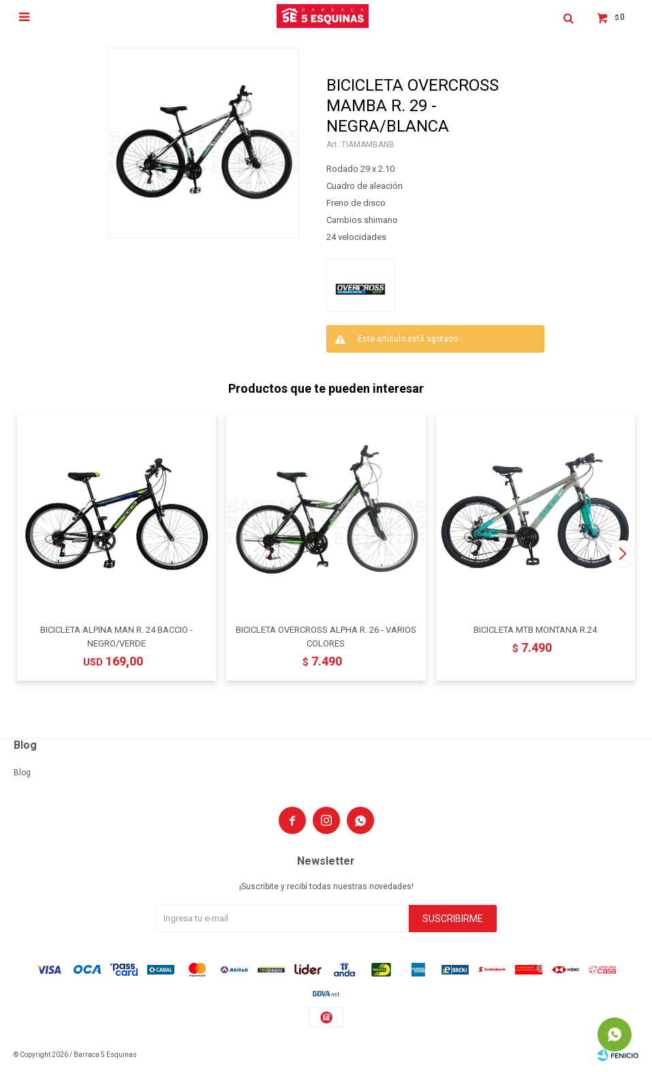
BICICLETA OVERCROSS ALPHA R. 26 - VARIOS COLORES (326, 637)
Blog (22, 772)
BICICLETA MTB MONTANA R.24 (535, 630)
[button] (622, 554)
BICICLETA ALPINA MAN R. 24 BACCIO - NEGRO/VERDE (116, 637)
